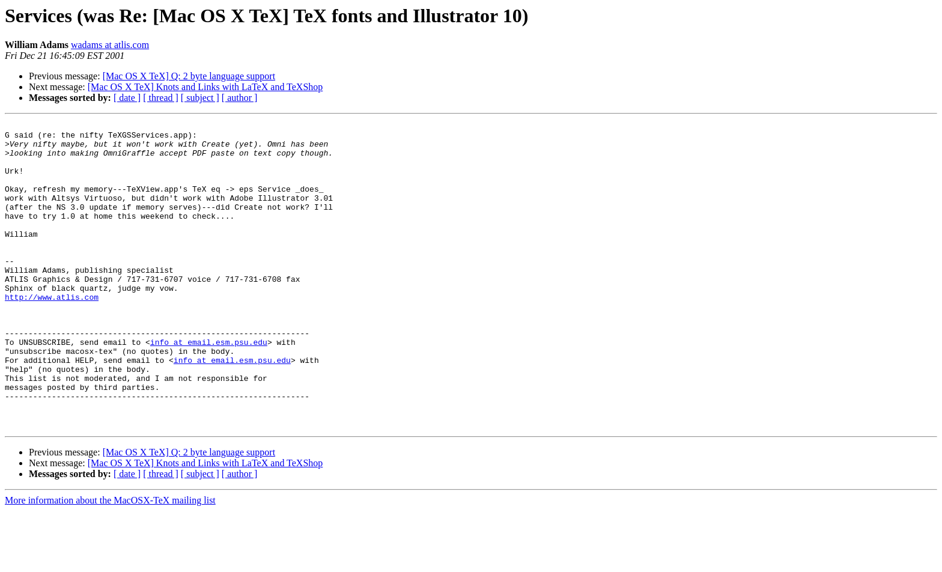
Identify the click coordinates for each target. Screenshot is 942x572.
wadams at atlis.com (110, 45)
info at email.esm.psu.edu (208, 387)
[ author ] (240, 98)
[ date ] (127, 98)
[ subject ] (200, 98)
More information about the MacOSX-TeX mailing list (110, 561)
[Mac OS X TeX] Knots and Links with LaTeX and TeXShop (205, 87)
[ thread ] (160, 98)
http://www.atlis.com (52, 332)
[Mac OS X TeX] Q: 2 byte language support (189, 76)
